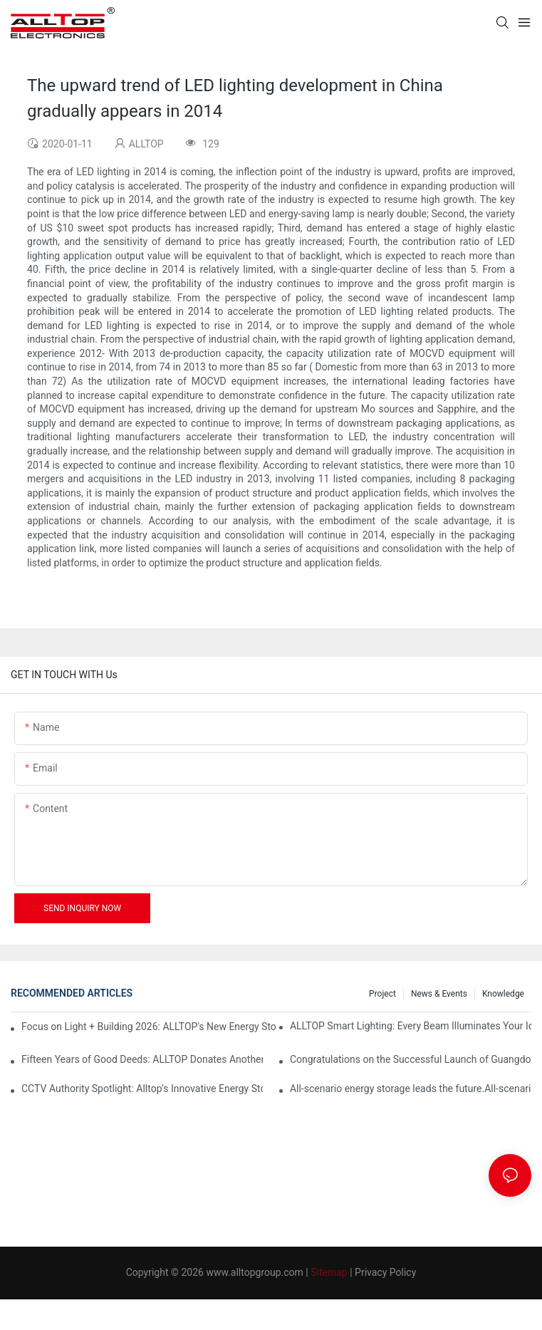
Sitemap (329, 1272)
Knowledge (503, 994)
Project (382, 994)
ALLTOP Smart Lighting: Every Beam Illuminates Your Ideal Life (410, 1026)
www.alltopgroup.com (254, 1272)
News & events (439, 994)
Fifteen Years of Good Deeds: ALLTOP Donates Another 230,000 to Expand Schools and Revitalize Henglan (142, 1059)
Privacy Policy (385, 1272)
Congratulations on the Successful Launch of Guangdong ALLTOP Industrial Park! (410, 1059)
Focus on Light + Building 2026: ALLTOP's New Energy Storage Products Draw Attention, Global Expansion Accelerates (148, 1026)
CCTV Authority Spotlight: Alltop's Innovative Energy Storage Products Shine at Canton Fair (142, 1088)
